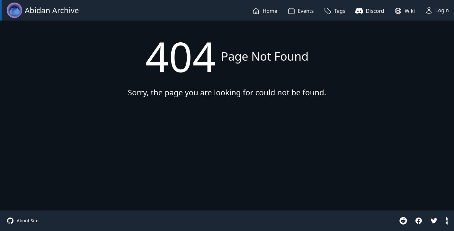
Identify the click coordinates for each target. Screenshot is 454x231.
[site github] (10, 221)
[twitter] (434, 221)
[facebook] (419, 221)
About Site (28, 221)
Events (301, 11)
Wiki (404, 11)
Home (264, 11)
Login (437, 10)
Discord (369, 11)
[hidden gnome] (447, 221)
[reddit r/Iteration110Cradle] (403, 221)
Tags (334, 11)
